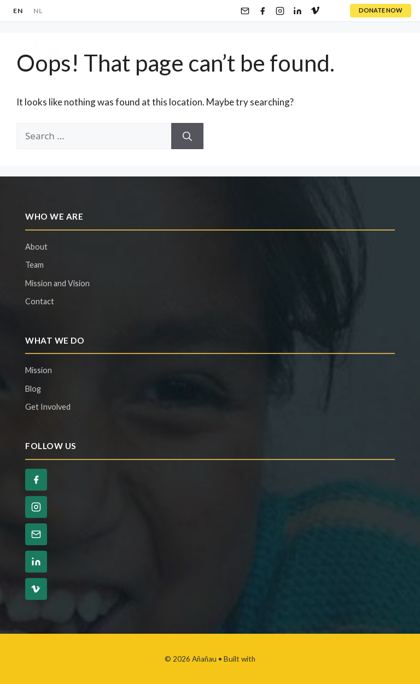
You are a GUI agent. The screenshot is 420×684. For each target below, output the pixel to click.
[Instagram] (280, 11)
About (36, 246)
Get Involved (48, 406)
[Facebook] (262, 11)
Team (34, 264)
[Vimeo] (315, 11)
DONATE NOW (380, 10)
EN (17, 11)
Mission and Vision (57, 283)
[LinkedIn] (297, 11)
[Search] (187, 136)
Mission (38, 370)
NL (37, 11)
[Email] (245, 11)
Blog (33, 388)
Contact (39, 301)
